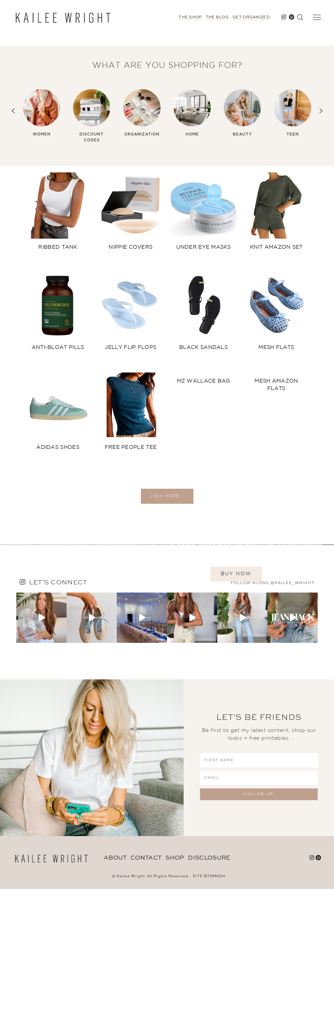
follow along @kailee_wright (272, 724)
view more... (167, 503)
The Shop (190, 17)
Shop (174, 999)
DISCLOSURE (209, 999)
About (115, 999)
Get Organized (251, 17)
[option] (41, 113)
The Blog (217, 17)
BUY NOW (236, 648)
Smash (217, 1017)
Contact (145, 999)
